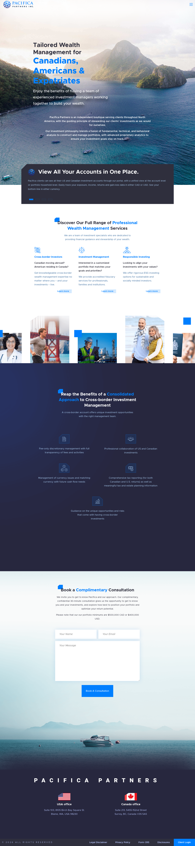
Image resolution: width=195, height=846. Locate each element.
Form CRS (143, 842)
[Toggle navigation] (191, 4)
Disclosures (163, 842)
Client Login (184, 842)
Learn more (63, 291)
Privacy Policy (122, 842)
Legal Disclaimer (98, 842)
